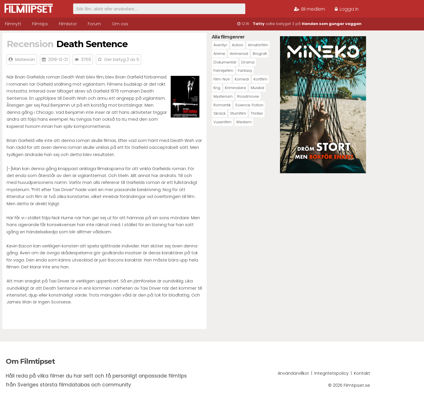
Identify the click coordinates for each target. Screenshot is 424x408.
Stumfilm (238, 113)
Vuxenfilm (222, 122)
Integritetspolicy (331, 373)
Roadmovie (248, 96)
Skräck (219, 113)
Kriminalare (235, 88)
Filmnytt (13, 24)
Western (244, 122)
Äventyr (220, 45)
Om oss (120, 24)
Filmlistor (68, 24)
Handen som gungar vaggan (331, 23)
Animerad (239, 53)
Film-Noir (221, 79)
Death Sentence (92, 43)
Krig (216, 88)
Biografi (260, 53)
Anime (219, 53)
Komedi (242, 79)
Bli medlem (309, 9)
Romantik (222, 105)
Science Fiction (249, 105)
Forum (94, 24)
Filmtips (40, 24)
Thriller (257, 113)
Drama (247, 62)
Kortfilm (260, 79)
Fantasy (245, 70)
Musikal (257, 88)
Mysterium (223, 96)
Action (237, 45)
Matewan (25, 59)
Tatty (258, 23)
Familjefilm (223, 70)
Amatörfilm (258, 45)
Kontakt (362, 373)
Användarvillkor (293, 373)
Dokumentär (225, 62)
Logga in (347, 9)
